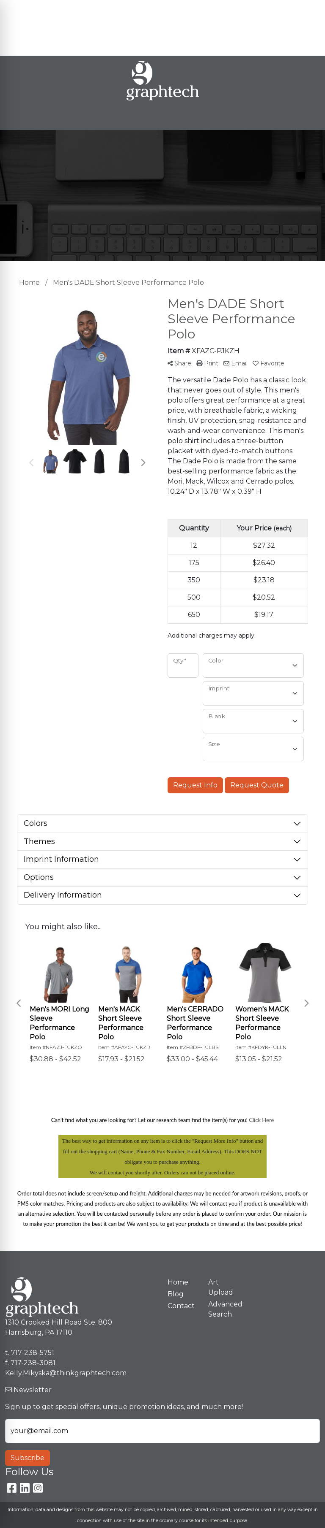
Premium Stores (35, 28)
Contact (126, 28)
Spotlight (24, 46)
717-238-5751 (281, 9)
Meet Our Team (62, 9)
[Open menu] (308, 117)
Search (199, 9)
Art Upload (88, 28)
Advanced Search (223, 1309)
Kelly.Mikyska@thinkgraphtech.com (245, 28)
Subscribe (27, 1458)
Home (18, 9)
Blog (103, 9)
